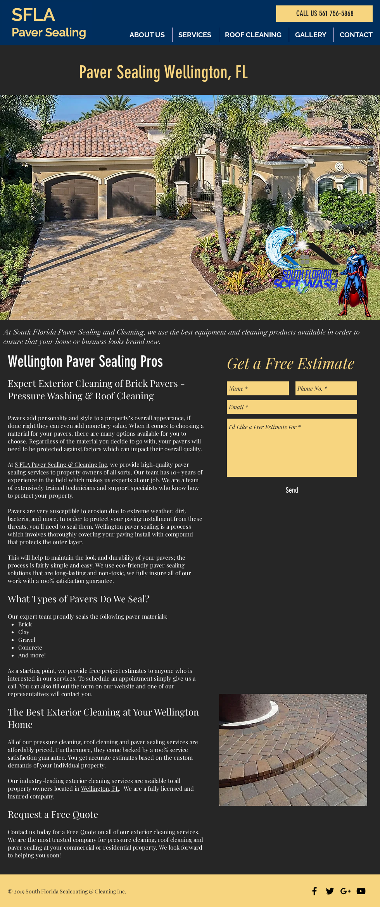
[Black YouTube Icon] (361, 891)
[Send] (292, 490)
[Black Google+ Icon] (345, 891)
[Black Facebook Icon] (314, 891)
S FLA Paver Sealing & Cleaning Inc (61, 464)
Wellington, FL (100, 788)
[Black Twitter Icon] (330, 891)
